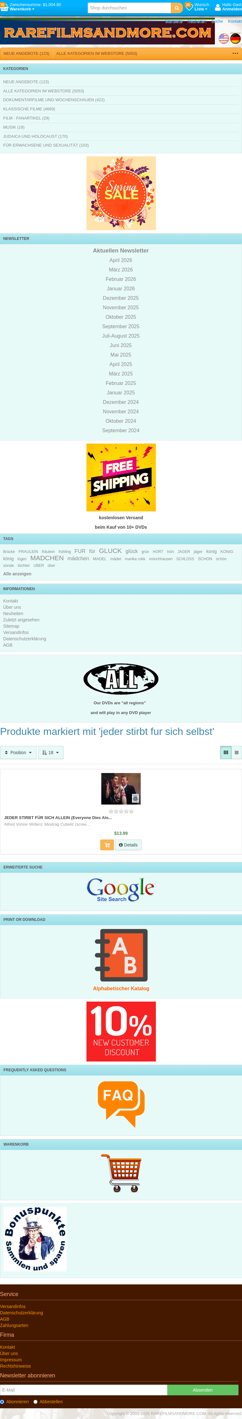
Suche (217, 21)
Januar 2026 (121, 288)
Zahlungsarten (14, 1325)
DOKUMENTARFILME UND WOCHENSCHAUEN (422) (54, 99)
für (92, 551)
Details (128, 844)
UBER (38, 565)
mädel (115, 559)
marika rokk (135, 559)
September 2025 (120, 326)
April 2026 (120, 260)
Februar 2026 (121, 279)
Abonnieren (14, 1401)
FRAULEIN (28, 552)
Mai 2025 (120, 355)
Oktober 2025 (121, 317)
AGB (8, 645)
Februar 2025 (121, 383)
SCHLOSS (185, 559)
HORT (158, 552)
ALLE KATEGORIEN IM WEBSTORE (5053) (96, 53)
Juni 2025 (121, 345)
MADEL (99, 559)
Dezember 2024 (121, 402)
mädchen (78, 558)
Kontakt (235, 21)
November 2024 (121, 411)
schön (221, 559)
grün (145, 552)
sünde (8, 565)
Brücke (9, 552)
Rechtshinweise (15, 1366)
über (51, 565)
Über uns (12, 607)
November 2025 (121, 307)
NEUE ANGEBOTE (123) (26, 53)
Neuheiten (197, 21)
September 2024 (120, 430)
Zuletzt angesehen (21, 619)
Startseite (174, 21)
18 (51, 752)
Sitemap (11, 626)
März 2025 (121, 373)
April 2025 (120, 364)
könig (8, 558)
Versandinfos (16, 632)
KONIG (227, 552)
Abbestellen (48, 1401)
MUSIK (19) (14, 127)
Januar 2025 (121, 392)
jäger (198, 552)
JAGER (184, 552)
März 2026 (121, 269)
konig (211, 551)
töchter (24, 565)
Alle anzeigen (17, 573)
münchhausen (161, 559)
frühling (65, 552)
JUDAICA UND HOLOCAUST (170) (35, 136)
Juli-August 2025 (120, 336)
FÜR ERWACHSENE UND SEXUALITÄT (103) (46, 145)
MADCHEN (47, 557)
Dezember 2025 (121, 298)
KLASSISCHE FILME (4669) (29, 109)
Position (18, 752)
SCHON (205, 559)
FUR (80, 551)
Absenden (203, 1390)
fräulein (48, 552)
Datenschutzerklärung (24, 638)
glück (132, 551)
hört (170, 552)
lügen (22, 559)
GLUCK (110, 550)
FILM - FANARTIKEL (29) (26, 118)
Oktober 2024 (121, 421)
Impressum (11, 1359)
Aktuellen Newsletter (121, 250)
